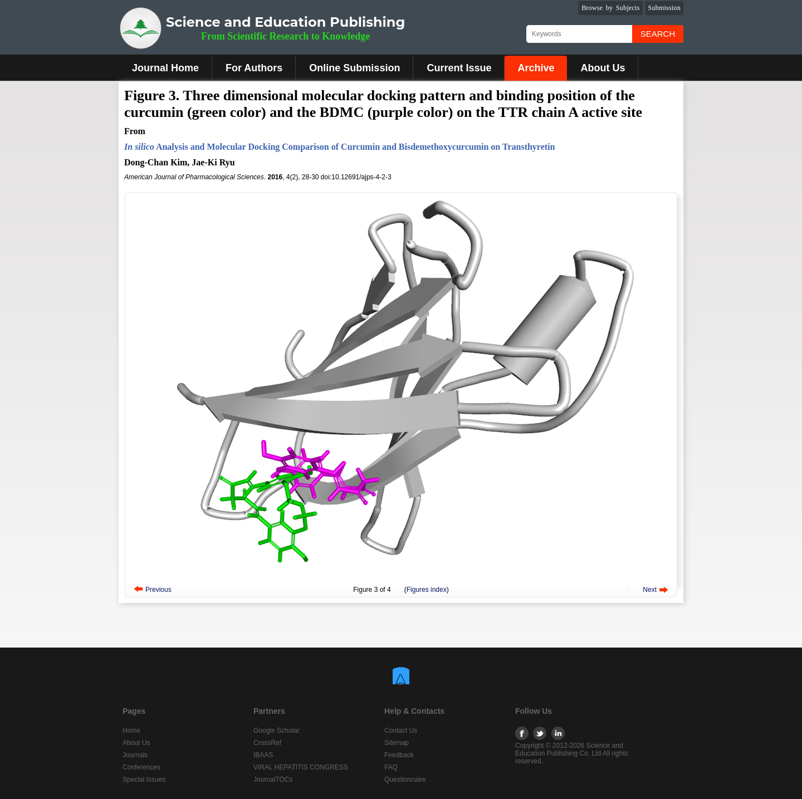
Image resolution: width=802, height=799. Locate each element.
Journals (135, 755)
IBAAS (263, 755)
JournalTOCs (272, 779)
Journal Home (165, 67)
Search (658, 33)
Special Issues (144, 779)
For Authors (254, 67)
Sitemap (396, 743)
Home (131, 730)
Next (650, 590)
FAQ (391, 767)
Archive (535, 67)
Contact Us (400, 730)
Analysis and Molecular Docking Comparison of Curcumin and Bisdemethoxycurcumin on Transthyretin (339, 146)
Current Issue (459, 67)
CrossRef (267, 743)
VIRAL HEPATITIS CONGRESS (300, 767)
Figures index (427, 590)
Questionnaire (405, 779)
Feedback (399, 755)
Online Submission (354, 67)
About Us (602, 67)
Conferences (141, 767)
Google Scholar (276, 730)
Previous (158, 590)
